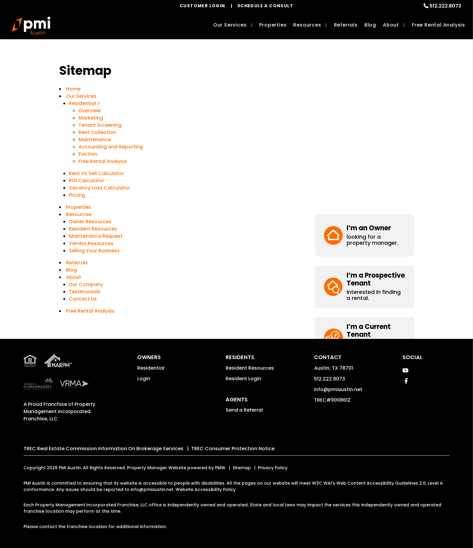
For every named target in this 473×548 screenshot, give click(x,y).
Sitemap (242, 468)
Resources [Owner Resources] (307, 24)
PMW (220, 468)
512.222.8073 (445, 5)
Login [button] (143, 378)
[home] (31, 26)
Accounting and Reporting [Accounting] (110, 146)
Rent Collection (97, 132)
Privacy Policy (272, 468)
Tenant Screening (100, 125)
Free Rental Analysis (438, 24)
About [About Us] (391, 24)
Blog (370, 24)
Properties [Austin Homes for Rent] (273, 24)
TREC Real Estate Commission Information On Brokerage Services (103, 448)
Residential (150, 368)
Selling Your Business (94, 250)
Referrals (346, 24)
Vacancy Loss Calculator (99, 187)
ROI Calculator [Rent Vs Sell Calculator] (86, 180)
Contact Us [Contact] (83, 298)
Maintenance (94, 139)
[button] (364, 84)
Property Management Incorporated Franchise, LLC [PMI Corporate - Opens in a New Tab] (59, 411)
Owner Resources (90, 221)
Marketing (90, 117)
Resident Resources (93, 228)
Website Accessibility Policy (206, 489)
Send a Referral (244, 409)
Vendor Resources (91, 243)
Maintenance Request (95, 236)
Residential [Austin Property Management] (84, 103)
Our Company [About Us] (86, 284)
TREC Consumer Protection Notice (233, 448)
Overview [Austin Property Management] (89, 110)
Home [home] (73, 88)
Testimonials (84, 291)
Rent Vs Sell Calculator (96, 173)
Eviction (87, 154)
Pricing (77, 195)
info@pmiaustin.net (338, 389)
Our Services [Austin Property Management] (230, 24)
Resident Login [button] (243, 378)
